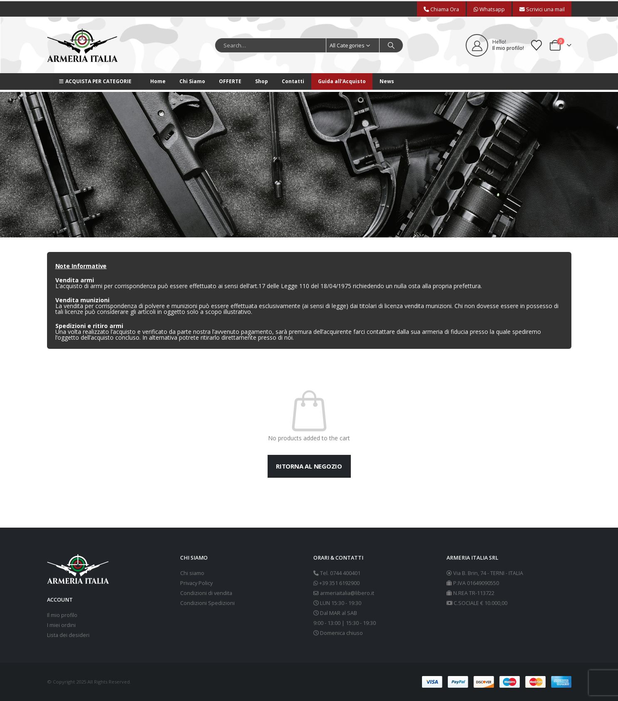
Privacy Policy (196, 583)
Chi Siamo (192, 81)
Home (158, 81)
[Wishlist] (536, 45)
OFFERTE (230, 81)
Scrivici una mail (542, 9)
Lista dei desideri (68, 635)
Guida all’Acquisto (342, 81)
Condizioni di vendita (206, 593)
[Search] (391, 45)
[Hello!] (495, 45)
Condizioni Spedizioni (207, 603)
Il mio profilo (62, 615)
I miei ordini (61, 625)
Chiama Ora (441, 9)
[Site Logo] (82, 45)
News (387, 81)
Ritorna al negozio (309, 466)
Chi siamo (192, 573)
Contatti (293, 81)
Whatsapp (489, 9)
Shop (261, 81)
